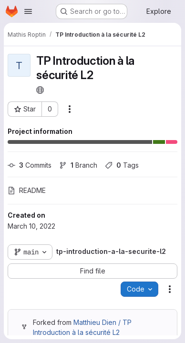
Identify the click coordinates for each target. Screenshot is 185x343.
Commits (29, 165)
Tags (122, 165)
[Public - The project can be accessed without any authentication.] (40, 90)
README (27, 190)
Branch (78, 165)
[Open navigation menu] (28, 11)
